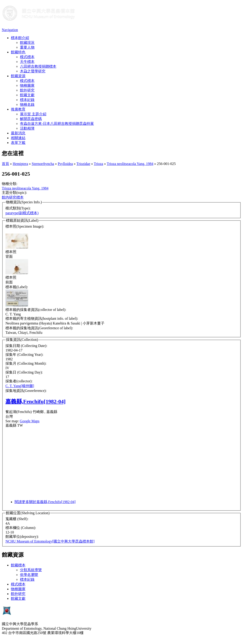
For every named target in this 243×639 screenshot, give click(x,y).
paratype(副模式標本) (22, 213)
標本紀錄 (27, 100)
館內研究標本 (13, 197)
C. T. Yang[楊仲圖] (19, 386)
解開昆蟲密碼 (31, 119)
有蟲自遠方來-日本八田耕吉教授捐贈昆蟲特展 (57, 123)
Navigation (10, 30)
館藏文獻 (27, 95)
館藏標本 (18, 565)
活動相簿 (27, 128)
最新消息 (18, 133)
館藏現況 (27, 42)
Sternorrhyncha (43, 164)
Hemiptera (20, 164)
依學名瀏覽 (29, 575)
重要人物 (27, 47)
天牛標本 (27, 62)
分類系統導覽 (31, 570)
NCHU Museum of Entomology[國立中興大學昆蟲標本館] (49, 541)
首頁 (5, 164)
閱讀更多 (45, 502)
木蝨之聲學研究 (32, 71)
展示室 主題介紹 (33, 114)
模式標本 (27, 57)
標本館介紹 (20, 38)
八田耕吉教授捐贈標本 (38, 66)
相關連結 (18, 138)
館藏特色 (18, 52)
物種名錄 (27, 104)
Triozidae (83, 164)
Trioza (98, 164)
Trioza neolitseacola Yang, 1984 (130, 164)
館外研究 (27, 90)
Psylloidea (65, 164)
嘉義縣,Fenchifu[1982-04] (35, 401)
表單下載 (18, 143)
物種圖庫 (27, 85)
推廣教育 (18, 109)
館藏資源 (18, 76)
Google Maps (30, 421)
